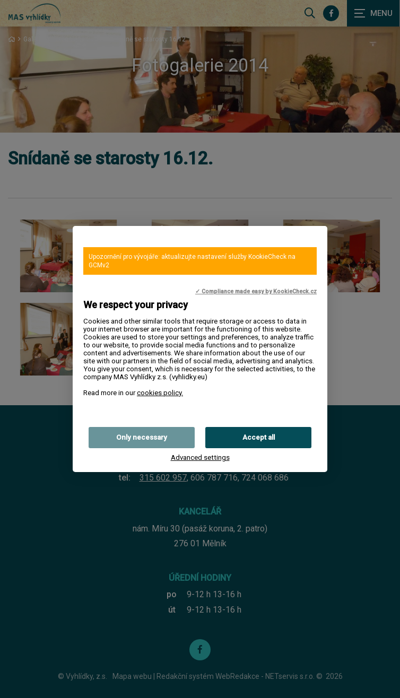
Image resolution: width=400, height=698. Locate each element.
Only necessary (141, 437)
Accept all (258, 437)
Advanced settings (200, 457)
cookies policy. (160, 393)
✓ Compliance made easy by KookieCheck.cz (256, 291)
